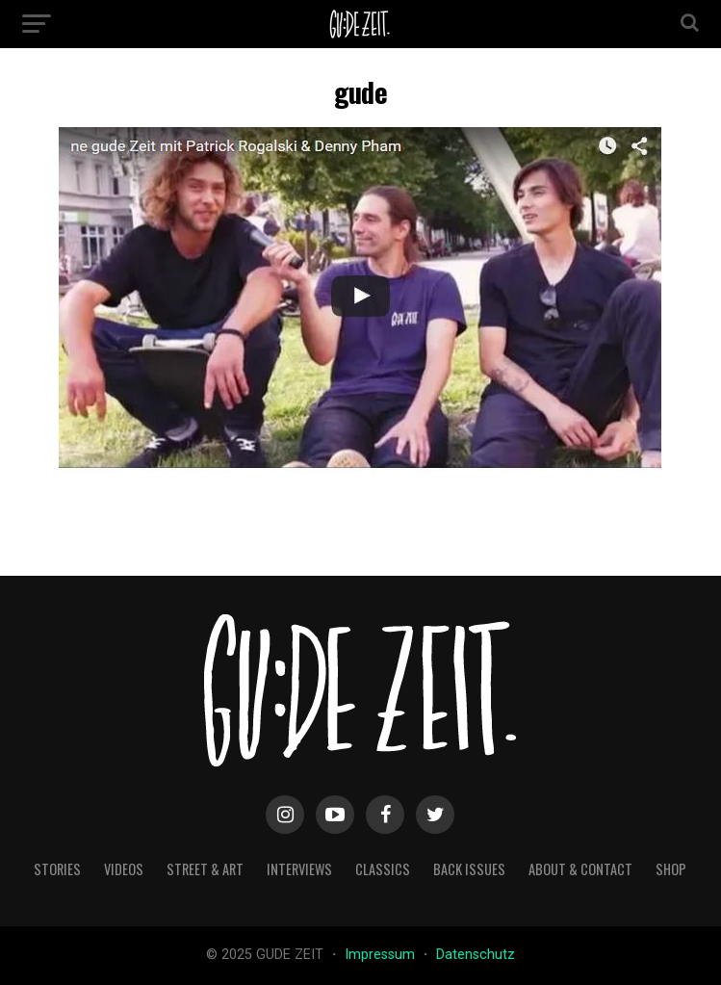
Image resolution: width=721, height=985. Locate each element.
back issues (469, 869)
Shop (671, 869)
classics (382, 869)
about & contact (580, 869)
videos (123, 869)
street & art (205, 869)
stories (57, 869)
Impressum (382, 954)
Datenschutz (475, 954)
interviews (299, 869)
